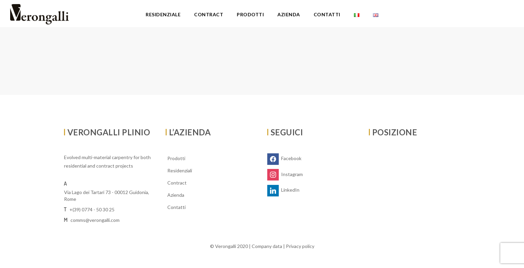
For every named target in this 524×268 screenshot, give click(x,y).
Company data (267, 246)
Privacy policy (300, 246)
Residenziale (163, 14)
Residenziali (179, 170)
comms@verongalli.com (95, 220)
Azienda (288, 14)
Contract (208, 14)
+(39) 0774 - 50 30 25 (91, 209)
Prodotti (250, 14)
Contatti (327, 14)
